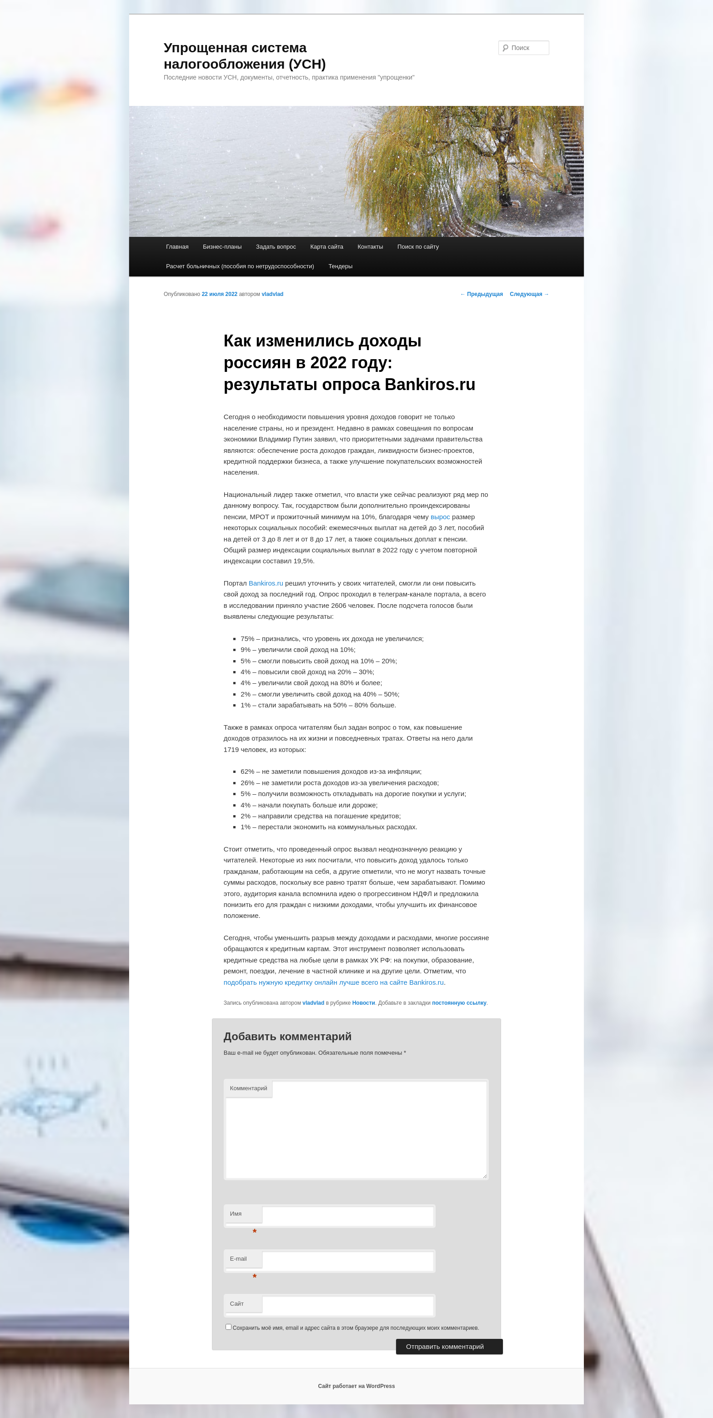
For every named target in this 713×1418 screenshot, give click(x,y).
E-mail (243, 1261)
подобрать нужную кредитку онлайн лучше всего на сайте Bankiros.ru (334, 982)
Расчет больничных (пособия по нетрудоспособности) (240, 266)
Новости (363, 1003)
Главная (177, 246)
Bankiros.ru (266, 583)
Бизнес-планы (222, 246)
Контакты (370, 246)
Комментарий (248, 1088)
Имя (243, 1216)
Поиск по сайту (418, 246)
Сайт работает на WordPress (356, 1386)
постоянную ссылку (459, 1003)
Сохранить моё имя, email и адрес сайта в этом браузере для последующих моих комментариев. (356, 1328)
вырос (440, 517)
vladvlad (272, 294)
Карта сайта (327, 246)
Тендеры (340, 266)
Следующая (529, 294)
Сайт (237, 1303)
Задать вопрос (276, 246)
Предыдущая (481, 294)
